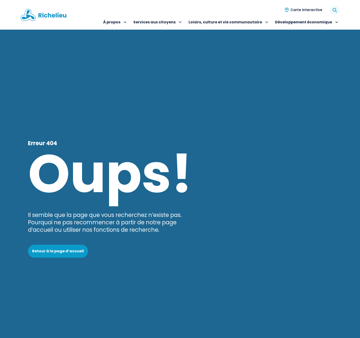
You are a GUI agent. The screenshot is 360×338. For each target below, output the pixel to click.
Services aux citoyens (158, 22)
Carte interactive (306, 9)
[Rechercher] (334, 10)
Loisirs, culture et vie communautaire (229, 22)
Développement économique (307, 22)
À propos (115, 22)
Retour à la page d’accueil (58, 251)
